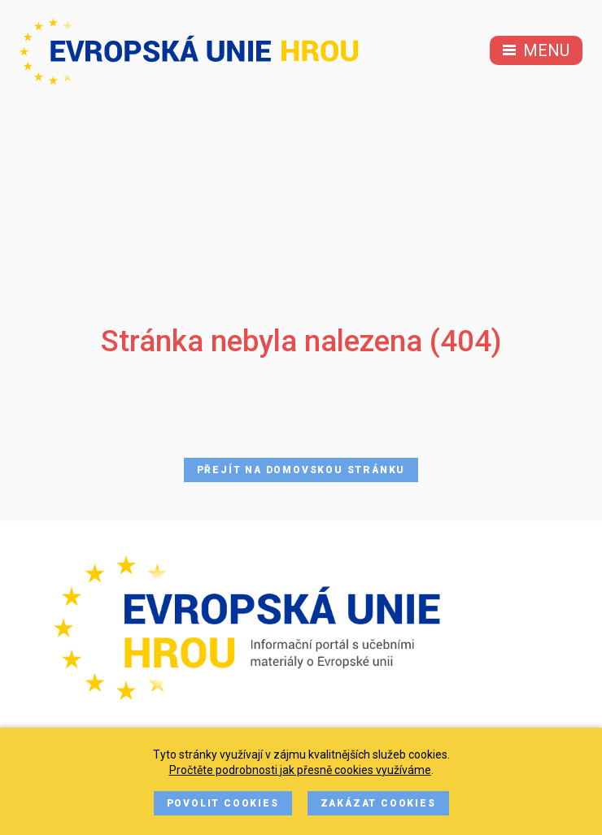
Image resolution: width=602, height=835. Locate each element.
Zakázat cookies (378, 803)
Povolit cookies (223, 803)
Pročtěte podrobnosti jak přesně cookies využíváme (300, 769)
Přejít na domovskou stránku (301, 470)
